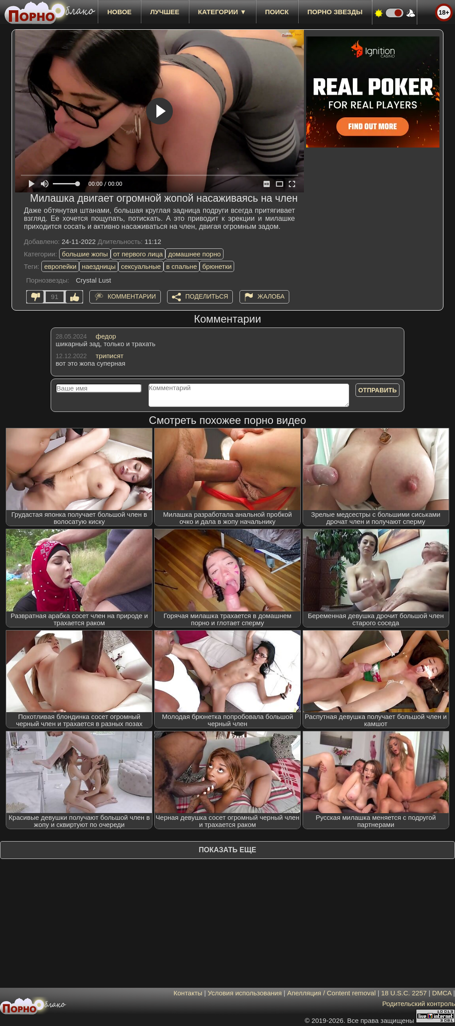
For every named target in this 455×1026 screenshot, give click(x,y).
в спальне (181, 266)
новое (119, 12)
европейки (60, 266)
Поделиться (206, 296)
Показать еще (227, 850)
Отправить (377, 390)
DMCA (441, 993)
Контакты (188, 993)
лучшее (164, 12)
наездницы (99, 266)
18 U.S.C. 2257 (404, 993)
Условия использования (245, 993)
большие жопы (85, 254)
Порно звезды (335, 12)
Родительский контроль (418, 1003)
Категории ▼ (222, 12)
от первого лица (138, 254)
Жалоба (271, 296)
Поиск (277, 12)
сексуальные (141, 266)
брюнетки (216, 266)
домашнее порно (194, 254)
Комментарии (132, 296)
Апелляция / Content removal (331, 993)
